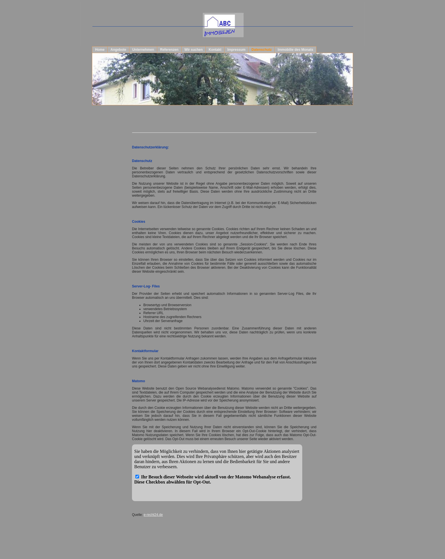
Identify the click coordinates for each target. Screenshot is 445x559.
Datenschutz (261, 50)
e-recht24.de (153, 515)
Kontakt (215, 50)
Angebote (118, 50)
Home (99, 50)
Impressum (236, 50)
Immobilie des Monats (295, 50)
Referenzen (169, 50)
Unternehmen (143, 50)
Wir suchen (193, 50)
